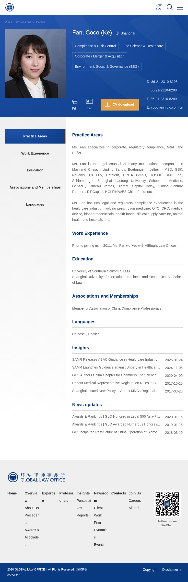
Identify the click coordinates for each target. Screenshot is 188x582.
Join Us (135, 493)
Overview (31, 497)
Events (99, 545)
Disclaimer (170, 569)
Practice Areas (35, 136)
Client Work (98, 511)
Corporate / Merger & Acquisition (99, 56)
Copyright (150, 569)
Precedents (32, 519)
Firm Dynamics (100, 530)
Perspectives (84, 504)
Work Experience (35, 154)
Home (12, 493)
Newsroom (101, 497)
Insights (83, 493)
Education (35, 171)
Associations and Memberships (35, 188)
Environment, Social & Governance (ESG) (107, 66)
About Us (32, 508)
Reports (83, 515)
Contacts (118, 493)
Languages (35, 205)
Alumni (134, 508)
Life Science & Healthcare (143, 46)
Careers (135, 501)
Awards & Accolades (32, 537)
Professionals (25, 22)
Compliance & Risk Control (95, 46)
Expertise (49, 497)
